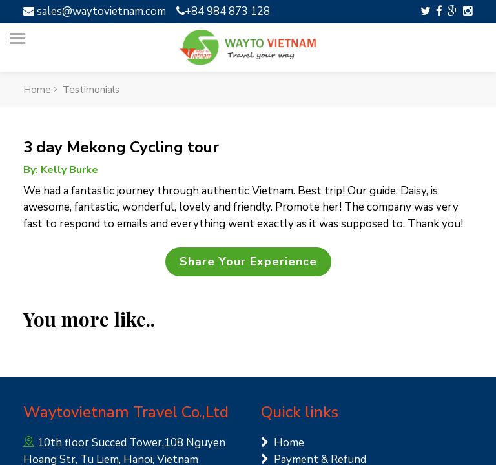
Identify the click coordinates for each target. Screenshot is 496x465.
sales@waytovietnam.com (94, 11)
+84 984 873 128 (223, 11)
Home (282, 442)
